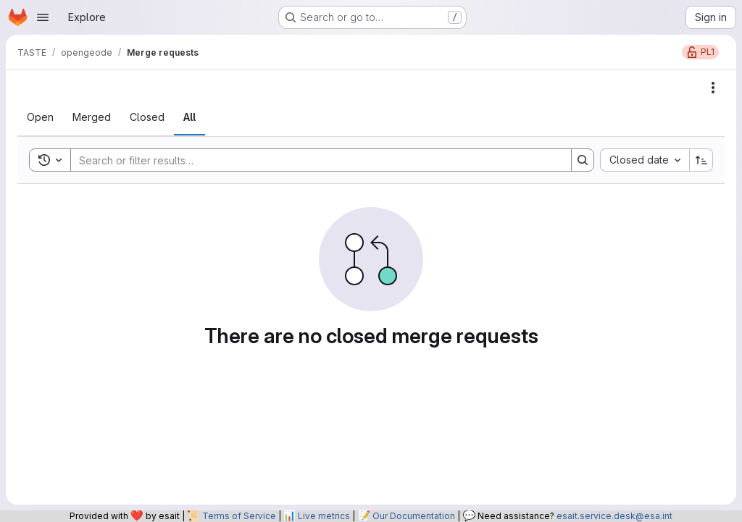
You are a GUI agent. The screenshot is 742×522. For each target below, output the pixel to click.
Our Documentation (413, 515)
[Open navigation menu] (42, 17)
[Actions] (713, 87)
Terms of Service (239, 515)
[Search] (314, 160)
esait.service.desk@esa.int (614, 515)
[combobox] (644, 160)
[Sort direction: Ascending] (701, 160)
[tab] (40, 117)
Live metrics (324, 515)
